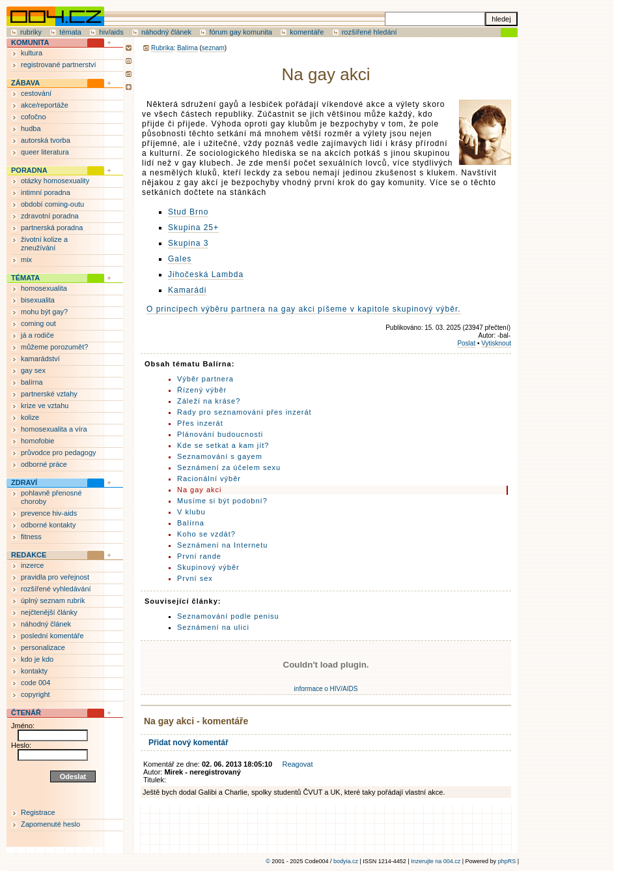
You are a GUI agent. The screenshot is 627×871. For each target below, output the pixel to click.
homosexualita (44, 288)
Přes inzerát (200, 423)
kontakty (34, 671)
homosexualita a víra (54, 429)
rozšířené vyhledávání (56, 589)
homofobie (37, 441)
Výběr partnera (205, 379)
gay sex (33, 370)
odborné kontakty (48, 525)
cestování (36, 93)
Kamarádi (187, 290)
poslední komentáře (52, 636)
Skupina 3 (188, 243)
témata (70, 32)
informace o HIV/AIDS (326, 688)
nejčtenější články (49, 612)
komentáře (307, 32)
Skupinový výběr (208, 567)
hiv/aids (111, 32)
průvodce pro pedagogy (58, 452)
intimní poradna (45, 192)
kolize (30, 417)
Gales (179, 258)
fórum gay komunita (240, 32)
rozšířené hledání (369, 32)
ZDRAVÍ (24, 482)
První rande (199, 556)
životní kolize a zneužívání (44, 243)
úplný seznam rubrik (53, 600)
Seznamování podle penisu (228, 616)
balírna (32, 382)
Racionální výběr (209, 478)
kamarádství (40, 358)
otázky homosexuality (55, 181)
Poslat (466, 343)
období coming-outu (52, 204)
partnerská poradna (52, 227)
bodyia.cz (345, 861)
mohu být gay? (44, 312)
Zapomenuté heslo (50, 824)
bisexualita (38, 300)
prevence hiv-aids (49, 513)
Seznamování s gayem (219, 456)
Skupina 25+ (193, 227)
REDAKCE (28, 555)
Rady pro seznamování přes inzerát (244, 412)
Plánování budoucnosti (220, 434)
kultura (31, 53)
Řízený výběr (202, 390)
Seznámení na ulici (213, 627)
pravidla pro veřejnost (55, 577)
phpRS (507, 861)
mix (26, 259)
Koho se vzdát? (206, 534)
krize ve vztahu (44, 405)
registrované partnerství (58, 64)
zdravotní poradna (50, 216)
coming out (38, 323)
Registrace (38, 812)
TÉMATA (25, 278)
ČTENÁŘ (26, 712)
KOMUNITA (30, 42)
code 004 (35, 682)
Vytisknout (496, 343)
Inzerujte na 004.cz (435, 861)
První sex (195, 578)
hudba (31, 128)
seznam (213, 48)
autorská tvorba (45, 140)
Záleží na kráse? (208, 401)
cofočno (33, 117)
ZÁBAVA (25, 83)
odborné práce (44, 464)
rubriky (31, 32)
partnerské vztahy (49, 394)
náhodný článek (166, 32)
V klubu (191, 512)
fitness (31, 536)
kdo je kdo (37, 659)
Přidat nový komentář (188, 742)
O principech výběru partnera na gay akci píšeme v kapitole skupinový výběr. (303, 309)
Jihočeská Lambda (206, 274)
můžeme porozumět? (54, 347)
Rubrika (162, 48)
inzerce (32, 565)
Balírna (187, 48)
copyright (35, 694)
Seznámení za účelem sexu (229, 467)
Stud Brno (188, 211)
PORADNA (29, 170)
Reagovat (297, 764)
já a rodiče (37, 335)
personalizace (43, 647)
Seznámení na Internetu (222, 545)
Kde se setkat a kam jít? (223, 445)
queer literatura (45, 152)
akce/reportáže (44, 105)
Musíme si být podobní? (222, 501)
